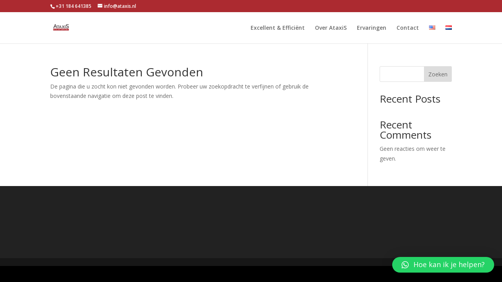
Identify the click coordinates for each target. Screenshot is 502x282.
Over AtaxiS (331, 28)
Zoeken (437, 74)
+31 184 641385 (73, 6)
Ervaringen (371, 28)
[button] (443, 265)
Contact (408, 28)
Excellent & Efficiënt (278, 28)
